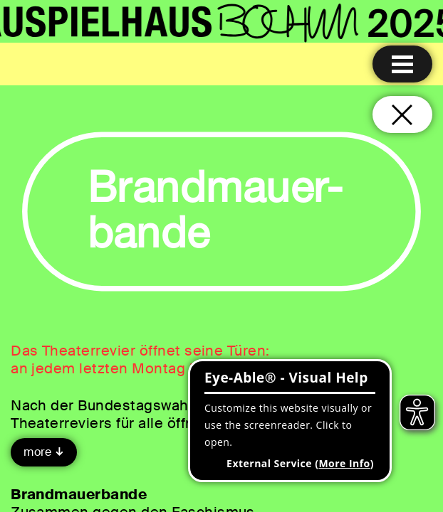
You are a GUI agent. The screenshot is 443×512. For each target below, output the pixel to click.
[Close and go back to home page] (402, 114)
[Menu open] (402, 64)
